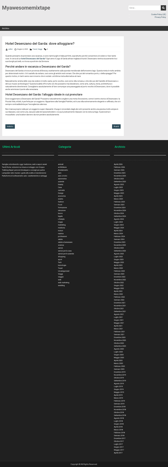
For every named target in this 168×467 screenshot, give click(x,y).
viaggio (61, 277)
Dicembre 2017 (119, 438)
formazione (62, 208)
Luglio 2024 (118, 222)
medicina (61, 228)
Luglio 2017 (118, 444)
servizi (60, 248)
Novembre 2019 (120, 375)
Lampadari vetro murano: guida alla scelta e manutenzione (24, 173)
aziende (61, 182)
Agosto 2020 (119, 349)
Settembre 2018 (120, 415)
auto (59, 173)
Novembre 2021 (120, 306)
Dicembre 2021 (119, 303)
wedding (61, 285)
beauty (60, 184)
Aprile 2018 (118, 427)
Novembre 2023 (120, 245)
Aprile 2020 (118, 360)
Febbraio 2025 (119, 202)
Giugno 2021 (119, 320)
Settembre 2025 (120, 182)
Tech (60, 262)
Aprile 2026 (118, 164)
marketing (62, 225)
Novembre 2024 (120, 210)
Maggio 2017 (119, 450)
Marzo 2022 (118, 294)
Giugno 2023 (119, 259)
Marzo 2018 (118, 430)
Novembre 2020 (120, 340)
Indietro (10, 126)
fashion (61, 202)
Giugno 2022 (119, 285)
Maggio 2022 (119, 288)
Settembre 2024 (120, 216)
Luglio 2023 (118, 257)
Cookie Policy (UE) (158, 14)
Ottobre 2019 (119, 378)
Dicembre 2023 (119, 242)
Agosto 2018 (119, 418)
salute (60, 239)
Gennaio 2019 (119, 404)
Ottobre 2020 (119, 343)
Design (60, 193)
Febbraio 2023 (119, 271)
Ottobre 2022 (119, 283)
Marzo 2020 (118, 363)
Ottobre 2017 (119, 441)
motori (60, 231)
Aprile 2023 (118, 265)
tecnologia (62, 265)
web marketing (63, 283)
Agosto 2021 (119, 314)
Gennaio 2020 (119, 369)
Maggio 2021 (119, 323)
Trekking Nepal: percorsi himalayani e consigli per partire (23, 170)
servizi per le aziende (66, 254)
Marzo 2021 (118, 329)
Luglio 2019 (118, 386)
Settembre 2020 (120, 346)
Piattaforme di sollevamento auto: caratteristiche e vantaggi (24, 176)
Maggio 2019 (119, 392)
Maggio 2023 (119, 262)
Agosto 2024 (119, 219)
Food (60, 205)
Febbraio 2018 (119, 433)
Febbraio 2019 (119, 401)
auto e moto (62, 176)
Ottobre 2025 (119, 179)
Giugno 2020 (119, 355)
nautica (61, 233)
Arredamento (63, 170)
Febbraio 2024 (119, 236)
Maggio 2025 (119, 193)
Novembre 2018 (120, 409)
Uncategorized (63, 271)
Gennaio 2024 (119, 239)
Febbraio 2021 (119, 332)
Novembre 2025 (120, 176)
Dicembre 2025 (119, 173)
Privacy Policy (160, 17)
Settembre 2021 (120, 311)
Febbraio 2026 (119, 167)
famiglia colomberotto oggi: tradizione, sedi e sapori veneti (24, 164)
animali (60, 164)
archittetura (62, 167)
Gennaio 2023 (119, 274)
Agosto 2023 (119, 254)
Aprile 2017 (118, 453)
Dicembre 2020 (119, 337)
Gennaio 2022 (119, 300)
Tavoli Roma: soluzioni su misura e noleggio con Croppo (23, 167)
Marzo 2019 (118, 398)
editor (10, 49)
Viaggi (40, 49)
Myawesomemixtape (26, 8)
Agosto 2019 (119, 384)
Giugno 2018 (119, 424)
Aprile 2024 (118, 231)
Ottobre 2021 (119, 308)
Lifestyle (61, 219)
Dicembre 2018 (119, 407)
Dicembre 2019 (119, 372)
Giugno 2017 (119, 447)
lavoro (60, 213)
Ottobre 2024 (119, 213)
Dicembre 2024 (119, 208)
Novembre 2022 (120, 280)
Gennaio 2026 (119, 170)
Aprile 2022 (118, 291)
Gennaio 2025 (119, 205)
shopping (61, 257)
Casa (60, 187)
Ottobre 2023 (119, 248)
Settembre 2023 (120, 251)
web (59, 280)
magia (60, 222)
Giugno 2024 (119, 225)
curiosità (61, 190)
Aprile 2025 (118, 196)
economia (62, 196)
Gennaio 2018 (119, 435)
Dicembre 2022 (119, 277)
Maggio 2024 (119, 228)
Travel (34, 49)
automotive (62, 179)
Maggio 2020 (119, 358)
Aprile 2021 (118, 326)
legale (60, 216)
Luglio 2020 (118, 352)
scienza (61, 245)
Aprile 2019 (118, 395)
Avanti (116, 126)
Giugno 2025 (119, 190)
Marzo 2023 (118, 268)
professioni (62, 236)
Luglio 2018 (118, 421)
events (60, 199)
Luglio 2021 (118, 317)
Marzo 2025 (118, 199)
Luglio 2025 (118, 187)
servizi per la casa (65, 251)
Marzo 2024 (118, 233)
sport (60, 259)
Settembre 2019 (120, 381)
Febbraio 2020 (119, 366)
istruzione (61, 210)
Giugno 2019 (119, 389)
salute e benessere (65, 242)
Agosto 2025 (119, 184)
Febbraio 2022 (119, 297)
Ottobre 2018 (119, 412)
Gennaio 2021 (119, 334)
